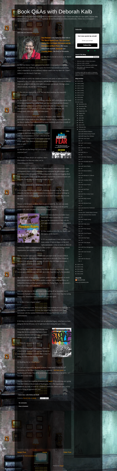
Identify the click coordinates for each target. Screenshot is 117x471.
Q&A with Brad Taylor (84, 238)
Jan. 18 (80, 201)
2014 (78, 269)
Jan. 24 (80, 173)
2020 (78, 95)
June (80, 118)
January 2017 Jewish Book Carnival (87, 212)
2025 (78, 83)
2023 (78, 88)
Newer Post (21, 452)
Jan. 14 (80, 221)
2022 (78, 90)
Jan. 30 (80, 145)
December (82, 104)
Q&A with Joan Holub (84, 138)
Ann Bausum (46, 38)
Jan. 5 (80, 254)
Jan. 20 (80, 191)
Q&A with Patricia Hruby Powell (86, 134)
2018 (78, 99)
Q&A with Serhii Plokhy (84, 166)
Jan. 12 (80, 231)
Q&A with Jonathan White (85, 180)
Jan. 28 (80, 154)
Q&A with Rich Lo (83, 152)
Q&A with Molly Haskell (84, 198)
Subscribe (87, 45)
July (80, 115)
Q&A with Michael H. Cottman (86, 175)
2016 (78, 264)
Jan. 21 (80, 187)
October (81, 108)
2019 (78, 97)
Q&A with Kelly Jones (84, 224)
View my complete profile (82, 282)
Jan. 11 (80, 235)
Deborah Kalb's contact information (86, 61)
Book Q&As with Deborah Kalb (54, 11)
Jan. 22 (80, 182)
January (81, 129)
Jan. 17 (80, 205)
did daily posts (59, 370)
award (50, 381)
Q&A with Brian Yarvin (84, 147)
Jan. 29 (80, 150)
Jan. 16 (80, 210)
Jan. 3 (80, 261)
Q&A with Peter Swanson (85, 157)
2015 (78, 266)
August (81, 113)
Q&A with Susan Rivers (84, 184)
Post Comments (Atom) (31, 456)
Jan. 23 (80, 177)
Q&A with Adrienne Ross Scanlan (87, 214)
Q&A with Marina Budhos (85, 170)
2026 (78, 81)
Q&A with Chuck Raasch (84, 233)
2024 (78, 86)
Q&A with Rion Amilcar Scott (85, 194)
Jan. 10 (80, 240)
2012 (78, 273)
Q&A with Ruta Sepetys (84, 228)
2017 (78, 102)
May (80, 120)
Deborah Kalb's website (83, 63)
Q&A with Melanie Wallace (85, 131)
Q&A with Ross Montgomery (85, 247)
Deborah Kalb (81, 280)
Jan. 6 (80, 249)
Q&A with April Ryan (83, 189)
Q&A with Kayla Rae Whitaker (86, 136)
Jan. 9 (80, 244)
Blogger (62, 465)
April (80, 122)
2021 (78, 92)
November (82, 106)
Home (45, 452)
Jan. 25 (80, 168)
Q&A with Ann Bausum (84, 258)
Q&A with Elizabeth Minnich (85, 161)
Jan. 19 (80, 196)
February (81, 127)
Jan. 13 (80, 226)
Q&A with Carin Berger (84, 242)
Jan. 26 (80, 164)
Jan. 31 (80, 140)
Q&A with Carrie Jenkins (84, 143)
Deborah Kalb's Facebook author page (87, 65)
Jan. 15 (80, 217)
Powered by (87, 50)
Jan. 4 (80, 256)
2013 (78, 271)
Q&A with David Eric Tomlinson (86, 208)
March (80, 125)
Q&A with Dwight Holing (84, 219)
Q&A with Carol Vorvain (84, 251)
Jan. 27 (80, 159)
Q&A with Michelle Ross (84, 203)
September (82, 111)
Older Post (67, 452)
